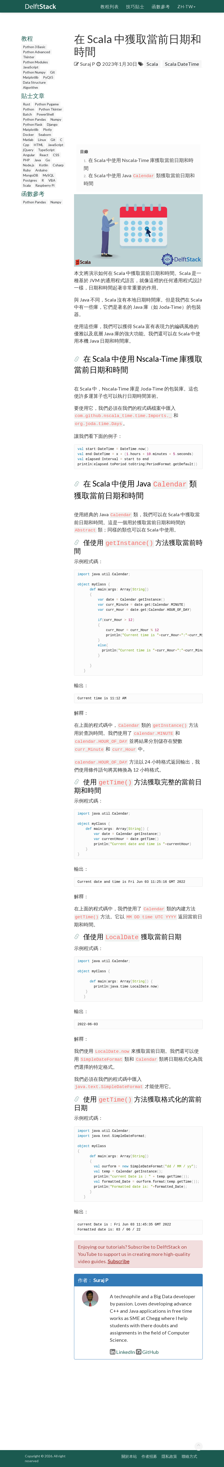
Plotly (47, 129)
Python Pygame (47, 104)
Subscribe (118, 1261)
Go (47, 160)
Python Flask (32, 124)
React (43, 155)
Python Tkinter (50, 109)
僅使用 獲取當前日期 (132, 936)
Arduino (41, 170)
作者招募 (149, 1456)
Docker (28, 135)
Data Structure (34, 82)
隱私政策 (169, 1456)
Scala (27, 185)
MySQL (48, 175)
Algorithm (30, 87)
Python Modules (35, 62)
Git (52, 72)
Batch (27, 114)
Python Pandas (34, 119)
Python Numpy (34, 72)
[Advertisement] (44, 279)
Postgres (30, 180)
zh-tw (186, 6)
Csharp (58, 165)
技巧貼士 (135, 6)
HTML (38, 145)
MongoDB (30, 175)
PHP (26, 160)
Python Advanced (36, 52)
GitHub (147, 1352)
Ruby (27, 170)
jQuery (28, 150)
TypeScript (46, 150)
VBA (51, 180)
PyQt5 (48, 77)
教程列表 (109, 6)
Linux (42, 140)
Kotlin (43, 165)
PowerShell (45, 114)
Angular (29, 155)
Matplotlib (30, 77)
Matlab (28, 140)
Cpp (26, 145)
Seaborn (44, 135)
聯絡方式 (189, 1456)
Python (28, 109)
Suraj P (87, 64)
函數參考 (161, 6)
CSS (56, 155)
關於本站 (129, 1456)
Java (37, 160)
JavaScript (30, 67)
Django (52, 124)
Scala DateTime (182, 64)
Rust (26, 104)
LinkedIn (122, 1352)
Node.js (28, 165)
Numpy (56, 119)
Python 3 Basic (34, 47)
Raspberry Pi (44, 185)
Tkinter (28, 57)
